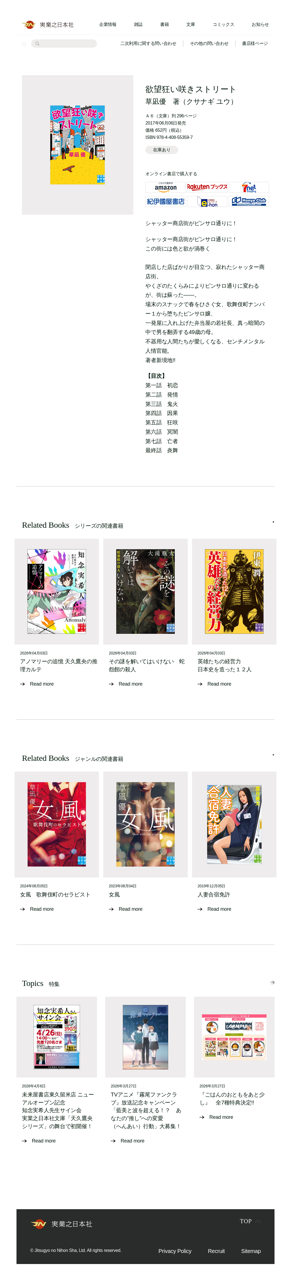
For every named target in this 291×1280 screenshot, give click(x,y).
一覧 (262, 981)
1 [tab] (273, 527)
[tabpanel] (56, 617)
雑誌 (138, 24)
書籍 (164, 24)
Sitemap (251, 1250)
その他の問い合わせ (209, 43)
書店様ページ (255, 43)
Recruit (216, 1250)
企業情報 (108, 24)
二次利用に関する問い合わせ (148, 43)
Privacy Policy (175, 1250)
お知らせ (260, 24)
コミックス (223, 24)
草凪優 (155, 101)
